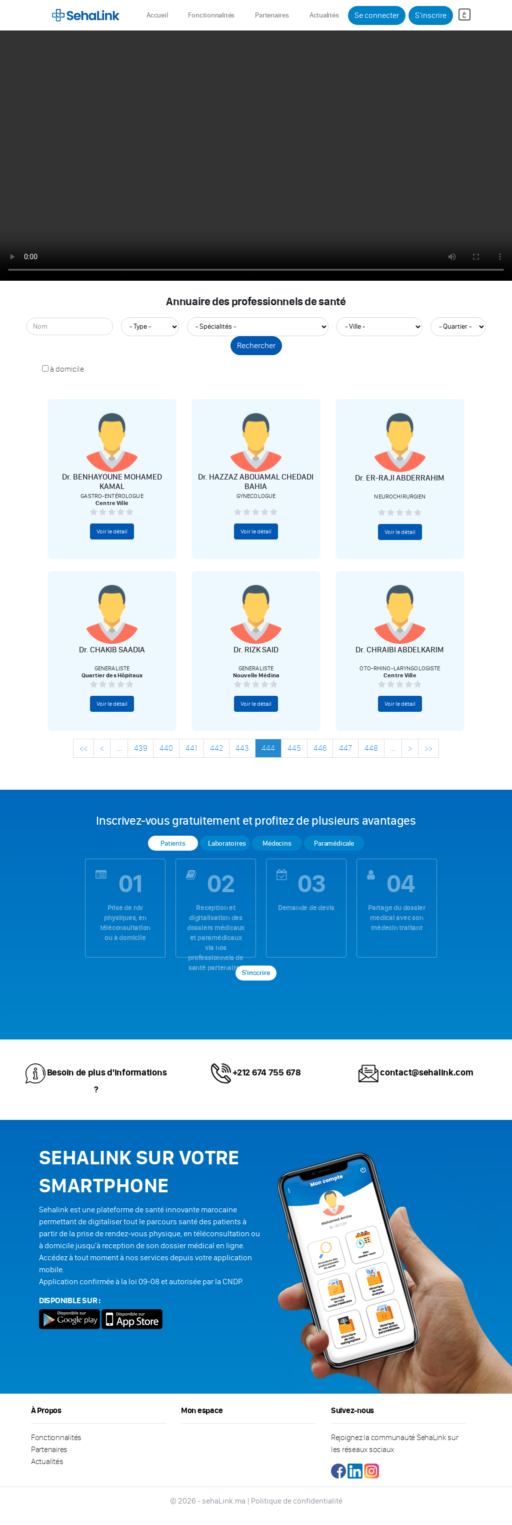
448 (371, 748)
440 (166, 748)
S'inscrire (430, 15)
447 (345, 748)
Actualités (324, 15)
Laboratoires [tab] (227, 843)
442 (216, 748)
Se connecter (376, 15)
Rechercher (256, 345)
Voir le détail (112, 531)
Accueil (159, 14)
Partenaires (272, 15)
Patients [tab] (172, 843)
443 (242, 748)
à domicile (67, 369)
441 (192, 748)
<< (84, 748)
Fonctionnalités (211, 15)
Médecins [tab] (276, 843)
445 (294, 748)
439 (140, 748)
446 (320, 748)
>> (428, 748)
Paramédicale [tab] (334, 843)
